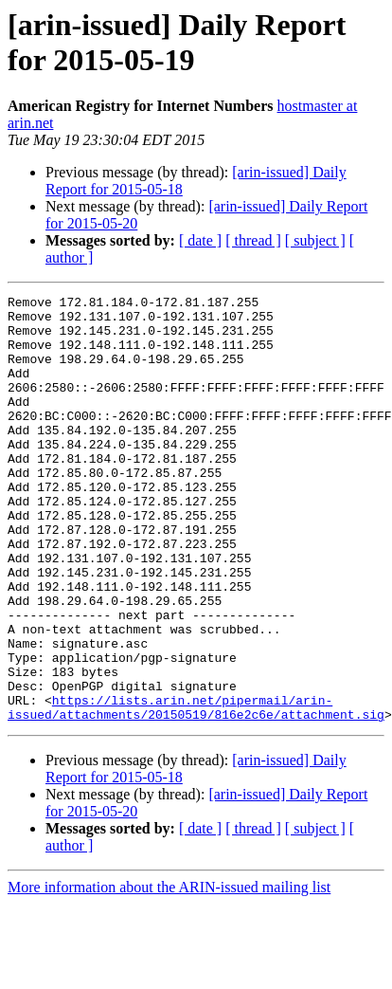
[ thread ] (253, 240)
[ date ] (200, 240)
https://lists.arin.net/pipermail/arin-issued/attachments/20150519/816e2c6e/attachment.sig (196, 791)
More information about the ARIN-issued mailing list (169, 972)
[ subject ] (315, 240)
